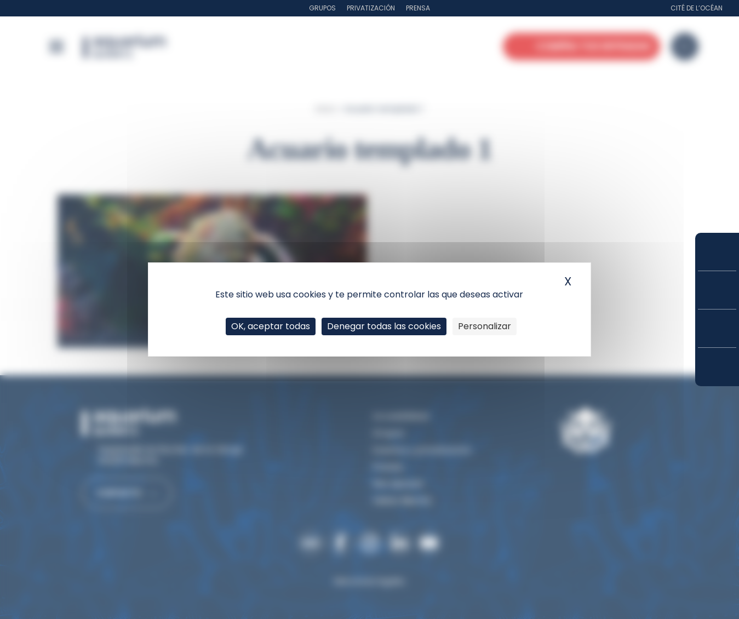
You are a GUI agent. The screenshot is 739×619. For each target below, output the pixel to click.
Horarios (717, 328)
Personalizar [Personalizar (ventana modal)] (484, 326)
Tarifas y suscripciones (717, 290)
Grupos (322, 8)
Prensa (418, 8)
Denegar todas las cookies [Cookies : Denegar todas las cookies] (384, 326)
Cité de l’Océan (697, 8)
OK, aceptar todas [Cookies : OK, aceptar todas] (270, 326)
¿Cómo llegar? (717, 367)
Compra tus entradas (717, 252)
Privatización (371, 8)
